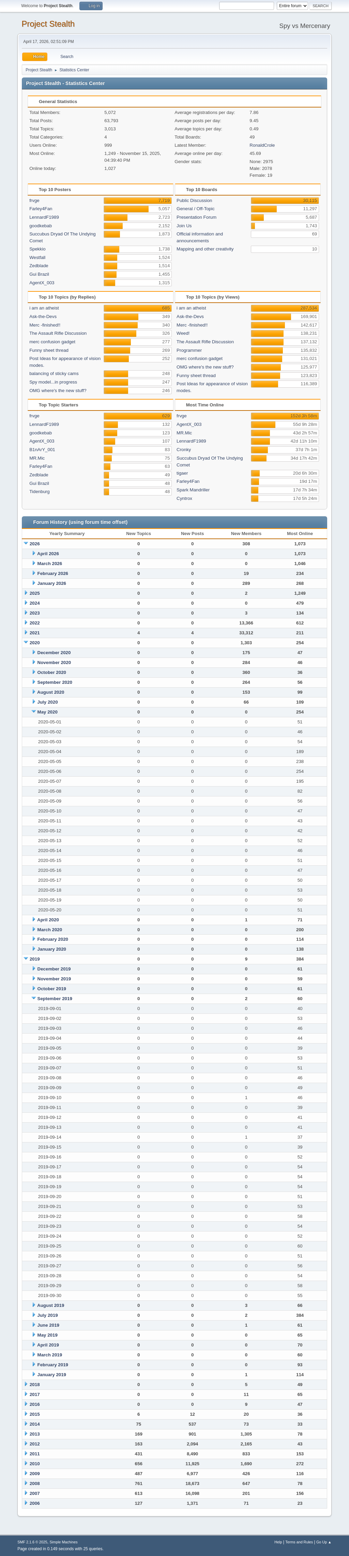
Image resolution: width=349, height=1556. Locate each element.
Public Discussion (194, 200)
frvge (34, 200)
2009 (35, 1473)
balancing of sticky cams (53, 373)
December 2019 (54, 968)
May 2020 (47, 712)
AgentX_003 (41, 282)
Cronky (184, 449)
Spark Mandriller (193, 489)
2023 (35, 613)
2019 (35, 959)
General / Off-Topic (196, 208)
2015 (35, 1414)
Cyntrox (184, 498)
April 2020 (48, 919)
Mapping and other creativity (205, 248)
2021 (35, 632)
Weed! (183, 333)
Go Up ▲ (324, 1542)
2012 (35, 1443)
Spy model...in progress (53, 382)
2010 (35, 1463)
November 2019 (54, 978)
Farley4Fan (40, 208)
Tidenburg (39, 491)
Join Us (184, 225)
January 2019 (51, 1374)
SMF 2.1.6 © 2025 (32, 1542)
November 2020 (54, 662)
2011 (35, 1453)
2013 (35, 1434)
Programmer (189, 350)
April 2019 (48, 1345)
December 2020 (54, 652)
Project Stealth (48, 23)
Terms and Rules (299, 1542)
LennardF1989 (44, 217)
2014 (35, 1424)
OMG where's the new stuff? (58, 390)
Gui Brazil (39, 274)
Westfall (37, 257)
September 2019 (54, 998)
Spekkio (37, 248)
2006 (35, 1503)
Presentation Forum (196, 217)
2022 (35, 622)
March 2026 (49, 563)
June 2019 (48, 1325)
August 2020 (50, 692)
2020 (35, 642)
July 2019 (47, 1315)
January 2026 (51, 583)
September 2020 (54, 682)
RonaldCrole (262, 145)
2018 (35, 1384)
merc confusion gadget (52, 341)
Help (278, 1542)
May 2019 (47, 1335)
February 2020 (52, 939)
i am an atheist (44, 308)
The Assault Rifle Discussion (58, 333)
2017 (35, 1394)
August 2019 (50, 1305)
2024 (35, 603)
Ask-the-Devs (43, 316)
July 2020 (47, 702)
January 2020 (51, 949)
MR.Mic (37, 458)
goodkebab (40, 225)
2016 (35, 1404)
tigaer (182, 473)
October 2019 (51, 988)
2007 (35, 1493)
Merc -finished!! (44, 325)
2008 (35, 1483)
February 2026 (52, 573)
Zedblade (38, 265)
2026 (35, 543)
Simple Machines (64, 1542)
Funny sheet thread (49, 350)
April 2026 (48, 553)
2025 (35, 593)
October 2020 (51, 672)
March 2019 (49, 1354)
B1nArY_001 (42, 449)
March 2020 (49, 929)
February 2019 (52, 1364)
